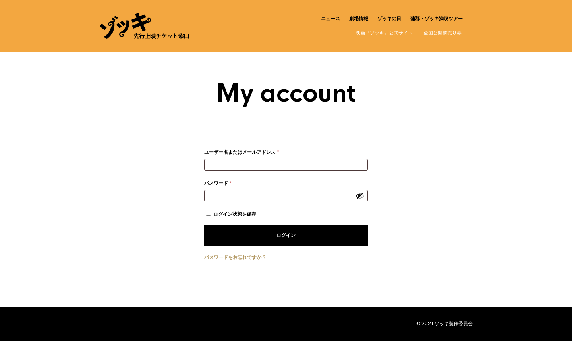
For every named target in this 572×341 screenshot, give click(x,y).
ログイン (286, 235)
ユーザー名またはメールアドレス (244, 153)
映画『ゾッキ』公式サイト (384, 33)
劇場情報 (358, 18)
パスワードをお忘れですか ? (234, 257)
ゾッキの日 (389, 18)
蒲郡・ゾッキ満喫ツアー (436, 18)
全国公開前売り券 (442, 33)
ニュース (330, 18)
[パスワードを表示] (360, 196)
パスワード (220, 184)
